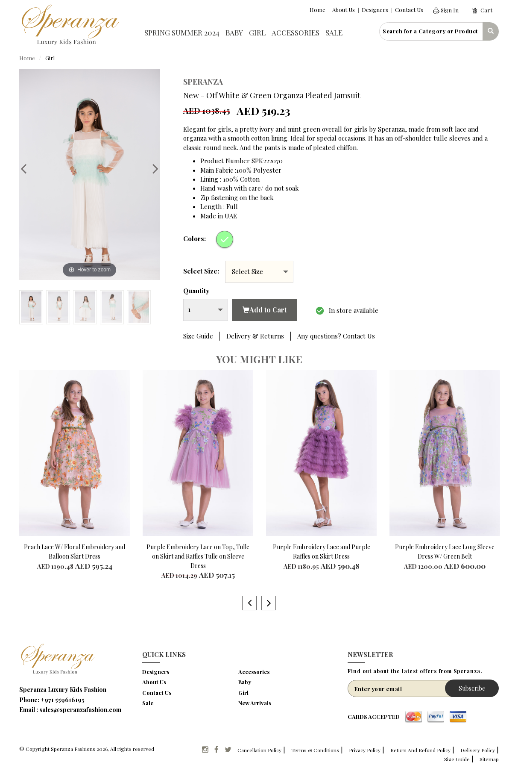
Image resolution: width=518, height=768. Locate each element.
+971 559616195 (63, 700)
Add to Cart (265, 309)
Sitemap (489, 759)
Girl (257, 32)
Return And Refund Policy (420, 750)
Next (151, 168)
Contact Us (409, 9)
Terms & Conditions (315, 750)
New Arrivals (254, 702)
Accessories (295, 32)
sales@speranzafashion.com (80, 710)
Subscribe (472, 688)
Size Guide (198, 336)
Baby (234, 32)
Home (317, 9)
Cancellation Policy (259, 750)
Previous (27, 168)
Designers (375, 9)
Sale (333, 32)
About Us (343, 9)
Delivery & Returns (255, 336)
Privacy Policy (364, 750)
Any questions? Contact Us (336, 336)
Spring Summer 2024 (181, 32)
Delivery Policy (477, 750)
